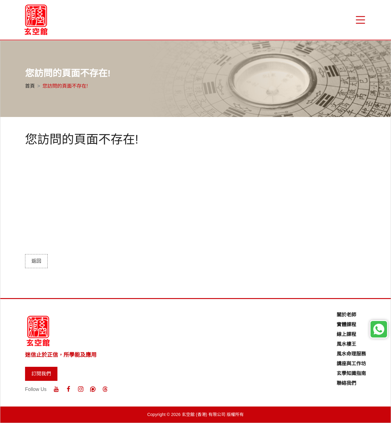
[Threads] (105, 389)
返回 (36, 261)
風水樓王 (346, 344)
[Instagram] (80, 389)
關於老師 (346, 314)
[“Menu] (360, 20)
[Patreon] (92, 389)
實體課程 (346, 324)
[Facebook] (68, 389)
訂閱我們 (41, 373)
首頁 (30, 86)
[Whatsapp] (379, 329)
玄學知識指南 (351, 373)
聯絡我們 (346, 383)
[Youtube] (56, 389)
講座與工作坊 (351, 363)
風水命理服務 (351, 353)
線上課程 (346, 334)
